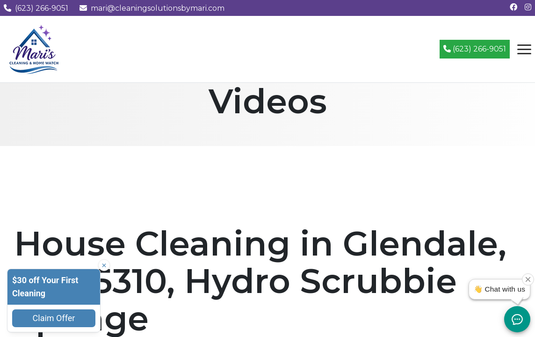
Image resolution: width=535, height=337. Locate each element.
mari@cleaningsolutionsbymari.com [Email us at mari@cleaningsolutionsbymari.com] (152, 8)
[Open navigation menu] (524, 49)
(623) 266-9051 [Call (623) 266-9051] (474, 48)
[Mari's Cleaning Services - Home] (34, 48)
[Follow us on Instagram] (528, 7)
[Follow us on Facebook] (513, 7)
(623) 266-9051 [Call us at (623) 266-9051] (36, 8)
